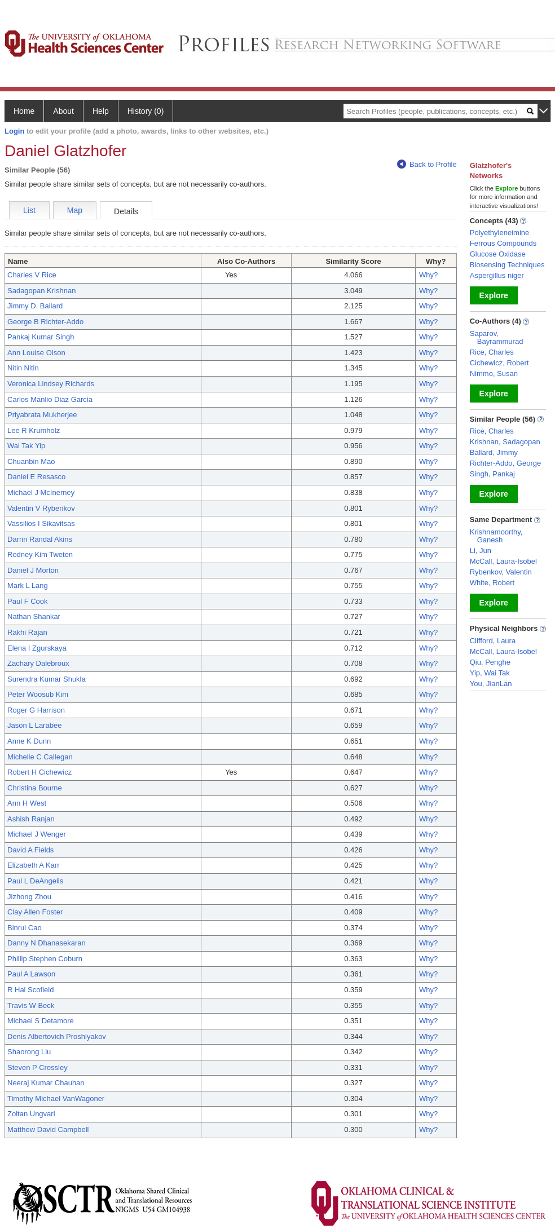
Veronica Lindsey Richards (50, 383)
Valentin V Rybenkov (41, 508)
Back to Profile (427, 164)
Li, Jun (480, 550)
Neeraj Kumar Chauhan (46, 1082)
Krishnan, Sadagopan (505, 441)
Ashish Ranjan (31, 819)
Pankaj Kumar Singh (40, 337)
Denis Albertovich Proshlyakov (56, 1036)
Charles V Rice (31, 275)
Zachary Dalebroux (38, 663)
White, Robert (492, 582)
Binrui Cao (24, 927)
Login (14, 131)
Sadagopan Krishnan (41, 290)
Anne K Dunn (29, 741)
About (63, 111)
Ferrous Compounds (503, 243)
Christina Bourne (34, 788)
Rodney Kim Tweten (40, 554)
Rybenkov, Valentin (501, 572)
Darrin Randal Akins (39, 539)
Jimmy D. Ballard (35, 306)
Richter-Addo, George (505, 463)
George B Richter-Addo (45, 321)
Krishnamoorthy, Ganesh (496, 536)
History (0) (145, 111)
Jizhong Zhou (29, 896)
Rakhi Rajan (27, 632)
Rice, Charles (492, 352)
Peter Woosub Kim (37, 694)
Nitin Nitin (23, 368)
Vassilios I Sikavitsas (41, 523)
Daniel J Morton (33, 570)
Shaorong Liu (29, 1051)
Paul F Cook (27, 601)
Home (24, 111)
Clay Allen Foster (35, 912)
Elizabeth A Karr (33, 865)
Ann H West (26, 803)
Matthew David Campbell (48, 1129)
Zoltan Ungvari (31, 1113)
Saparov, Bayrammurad (496, 337)
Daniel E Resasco (36, 476)
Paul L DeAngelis (35, 881)
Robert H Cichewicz (39, 772)
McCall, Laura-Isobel (503, 561)
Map (74, 210)
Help (100, 111)
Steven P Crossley (37, 1067)
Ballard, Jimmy (494, 452)
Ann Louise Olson (36, 352)
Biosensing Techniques (507, 264)
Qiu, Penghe (490, 662)
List (29, 210)
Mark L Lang (27, 585)
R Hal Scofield (30, 989)
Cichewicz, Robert (499, 363)
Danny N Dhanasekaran (46, 943)
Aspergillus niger (497, 275)
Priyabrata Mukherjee (42, 414)
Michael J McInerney (40, 492)
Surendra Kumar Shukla (46, 679)
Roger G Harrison (36, 710)
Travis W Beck (30, 1005)
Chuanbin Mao (31, 461)
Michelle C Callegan (40, 757)
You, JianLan (491, 683)
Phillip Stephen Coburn (44, 958)
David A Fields (30, 850)
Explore (493, 295)
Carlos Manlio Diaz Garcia (49, 399)
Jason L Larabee (34, 725)
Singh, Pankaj (492, 474)
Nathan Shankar (33, 616)
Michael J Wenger (36, 834)
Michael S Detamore (40, 1020)
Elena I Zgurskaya (37, 648)
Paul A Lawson (31, 974)
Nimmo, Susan (494, 373)
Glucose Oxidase (498, 254)
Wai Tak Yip (26, 445)
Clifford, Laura (493, 640)
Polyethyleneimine (500, 232)
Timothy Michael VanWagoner (55, 1098)
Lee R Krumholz (33, 430)
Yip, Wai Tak (490, 673)
